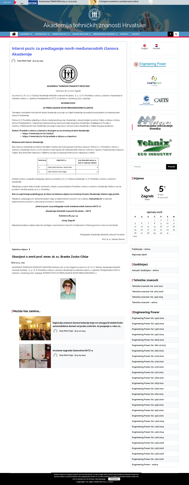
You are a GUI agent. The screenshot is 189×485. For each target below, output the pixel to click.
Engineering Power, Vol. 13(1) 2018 (148, 459)
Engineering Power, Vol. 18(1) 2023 (148, 351)
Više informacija (100, 479)
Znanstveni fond (80, 34)
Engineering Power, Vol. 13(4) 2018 (148, 443)
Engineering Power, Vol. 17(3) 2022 (148, 361)
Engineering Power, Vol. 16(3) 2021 (148, 383)
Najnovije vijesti (139, 254)
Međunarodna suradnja (104, 34)
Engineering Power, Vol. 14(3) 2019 (148, 426)
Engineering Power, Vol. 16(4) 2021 (148, 378)
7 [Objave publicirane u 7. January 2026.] (148, 223)
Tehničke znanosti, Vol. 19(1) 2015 (147, 297)
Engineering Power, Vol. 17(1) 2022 (148, 372)
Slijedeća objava (21, 249)
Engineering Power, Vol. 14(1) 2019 (148, 437)
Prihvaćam (114, 479)
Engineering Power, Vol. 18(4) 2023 (148, 340)
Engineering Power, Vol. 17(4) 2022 (148, 356)
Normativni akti (60, 34)
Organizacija (41, 34)
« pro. (134, 236)
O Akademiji (25, 34)
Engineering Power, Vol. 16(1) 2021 (148, 394)
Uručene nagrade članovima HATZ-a (73, 350)
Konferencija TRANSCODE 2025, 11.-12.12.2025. (102, 1)
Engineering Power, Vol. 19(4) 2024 (148, 318)
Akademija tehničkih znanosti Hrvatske (94, 25)
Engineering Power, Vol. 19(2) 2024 (148, 329)
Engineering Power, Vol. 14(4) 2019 (148, 421)
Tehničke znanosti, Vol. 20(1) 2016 (147, 291)
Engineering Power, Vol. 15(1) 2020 (148, 416)
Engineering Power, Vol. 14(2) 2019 (148, 432)
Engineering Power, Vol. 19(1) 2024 (148, 334)
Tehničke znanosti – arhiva (144, 302)
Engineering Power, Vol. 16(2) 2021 (148, 389)
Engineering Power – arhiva (145, 464)
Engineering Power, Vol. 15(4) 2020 (148, 399)
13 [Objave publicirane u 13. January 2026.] (142, 226)
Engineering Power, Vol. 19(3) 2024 (148, 323)
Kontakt (124, 34)
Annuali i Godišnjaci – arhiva (145, 270)
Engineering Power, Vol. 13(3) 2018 (148, 448)
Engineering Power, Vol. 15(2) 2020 (148, 410)
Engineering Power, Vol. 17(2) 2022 (148, 367)
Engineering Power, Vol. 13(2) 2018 (148, 454)
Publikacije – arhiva (141, 249)
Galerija (136, 34)
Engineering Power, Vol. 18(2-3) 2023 (149, 345)
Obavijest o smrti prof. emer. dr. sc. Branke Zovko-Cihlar (50, 256)
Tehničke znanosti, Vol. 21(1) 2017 (147, 286)
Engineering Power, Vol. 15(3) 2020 (148, 405)
